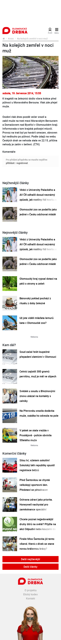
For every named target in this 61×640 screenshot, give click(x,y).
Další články (30, 566)
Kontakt (30, 598)
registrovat (22, 163)
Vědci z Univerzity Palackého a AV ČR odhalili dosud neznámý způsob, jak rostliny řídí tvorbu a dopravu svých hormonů (38, 197)
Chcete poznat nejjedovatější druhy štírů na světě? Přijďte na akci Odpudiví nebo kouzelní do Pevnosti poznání (38, 526)
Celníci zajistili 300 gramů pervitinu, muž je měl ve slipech (38, 374)
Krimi (11, 38)
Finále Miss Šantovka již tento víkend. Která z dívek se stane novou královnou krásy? (37, 543)
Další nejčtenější (30, 559)
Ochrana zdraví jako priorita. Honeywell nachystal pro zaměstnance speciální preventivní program (36, 507)
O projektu (31, 590)
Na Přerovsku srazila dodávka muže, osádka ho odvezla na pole (39, 413)
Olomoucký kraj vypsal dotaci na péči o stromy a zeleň (38, 281)
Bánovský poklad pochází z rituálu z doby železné (35, 301)
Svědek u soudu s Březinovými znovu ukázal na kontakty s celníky (37, 396)
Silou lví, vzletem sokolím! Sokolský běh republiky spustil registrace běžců (37, 465)
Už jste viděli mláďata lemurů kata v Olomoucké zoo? (37, 320)
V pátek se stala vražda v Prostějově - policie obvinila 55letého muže (36, 435)
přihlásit (10, 163)
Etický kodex (30, 594)
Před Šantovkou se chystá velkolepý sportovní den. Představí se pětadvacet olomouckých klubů (35, 487)
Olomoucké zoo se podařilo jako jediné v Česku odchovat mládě (38, 212)
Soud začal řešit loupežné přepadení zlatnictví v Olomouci (38, 354)
